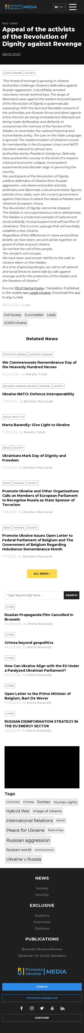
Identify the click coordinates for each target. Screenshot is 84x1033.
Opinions (42, 928)
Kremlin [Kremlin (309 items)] (60, 820)
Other (10, 606)
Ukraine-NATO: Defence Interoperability (38, 394)
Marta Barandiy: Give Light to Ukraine (36, 425)
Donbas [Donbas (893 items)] (43, 802)
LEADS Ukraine (15, 323)
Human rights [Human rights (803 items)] (65, 802)
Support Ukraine (41, 354)
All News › (42, 573)
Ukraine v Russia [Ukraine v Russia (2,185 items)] (23, 859)
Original (45, 386)
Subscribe (42, 1017)
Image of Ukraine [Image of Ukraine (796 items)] (47, 811)
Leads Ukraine (12, 73)
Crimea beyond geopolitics (29, 643)
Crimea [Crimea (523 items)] (28, 802)
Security (42, 895)
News (5, 23)
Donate (42, 986)
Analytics (42, 915)
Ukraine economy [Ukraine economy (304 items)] (44, 849)
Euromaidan (34, 315)
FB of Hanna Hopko (29, 288)
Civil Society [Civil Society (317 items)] (13, 801)
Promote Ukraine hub (42, 998)
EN (59, 6)
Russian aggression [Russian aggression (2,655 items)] (28, 840)
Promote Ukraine (15, 354)
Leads (51, 315)
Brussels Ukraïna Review (19, 386)
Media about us (13, 416)
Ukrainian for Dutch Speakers (42, 956)
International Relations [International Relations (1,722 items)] (29, 820)
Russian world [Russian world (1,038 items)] (18, 850)
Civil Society (12, 315)
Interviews (42, 922)
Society (14, 23)
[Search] (34, 595)
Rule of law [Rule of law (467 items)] (55, 830)
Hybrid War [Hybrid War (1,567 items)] (18, 810)
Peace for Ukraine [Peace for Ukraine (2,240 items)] (25, 830)
